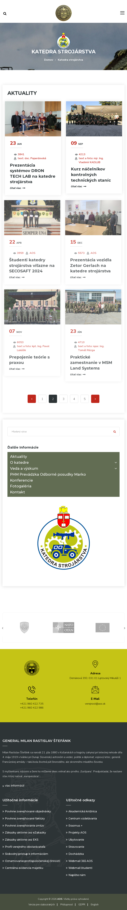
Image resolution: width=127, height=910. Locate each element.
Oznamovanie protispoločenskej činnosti (32, 861)
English (95, 904)
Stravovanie (76, 846)
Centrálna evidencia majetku (24, 868)
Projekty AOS (77, 832)
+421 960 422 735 (31, 704)
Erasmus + (75, 825)
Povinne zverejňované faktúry (25, 818)
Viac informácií (14, 785)
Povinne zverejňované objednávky (28, 811)
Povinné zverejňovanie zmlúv (24, 825)
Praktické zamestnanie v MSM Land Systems (89, 363)
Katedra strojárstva (70, 60)
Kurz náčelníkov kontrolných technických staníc (90, 174)
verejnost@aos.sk (95, 704)
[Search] (63, 431)
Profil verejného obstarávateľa (25, 846)
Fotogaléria (20, 486)
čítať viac (17, 188)
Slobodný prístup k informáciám (26, 853)
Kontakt (17, 492)
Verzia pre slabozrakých (41, 904)
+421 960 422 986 (31, 708)
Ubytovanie (76, 839)
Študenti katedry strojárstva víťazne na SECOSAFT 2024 (29, 265)
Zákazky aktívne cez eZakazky (25, 832)
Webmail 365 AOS (80, 861)
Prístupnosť (66, 904)
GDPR (81, 904)
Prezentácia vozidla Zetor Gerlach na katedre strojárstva (88, 265)
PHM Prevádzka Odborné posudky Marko (48, 474)
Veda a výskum (64, 468)
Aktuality (18, 456)
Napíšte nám (77, 875)
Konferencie (21, 480)
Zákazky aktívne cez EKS (21, 839)
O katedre (64, 462)
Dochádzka (76, 853)
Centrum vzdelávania (82, 818)
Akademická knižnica (82, 811)
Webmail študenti (80, 868)
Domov (48, 60)
